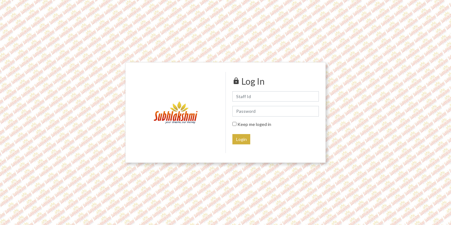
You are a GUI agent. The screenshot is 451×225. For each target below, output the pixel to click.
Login (241, 139)
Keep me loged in (251, 124)
